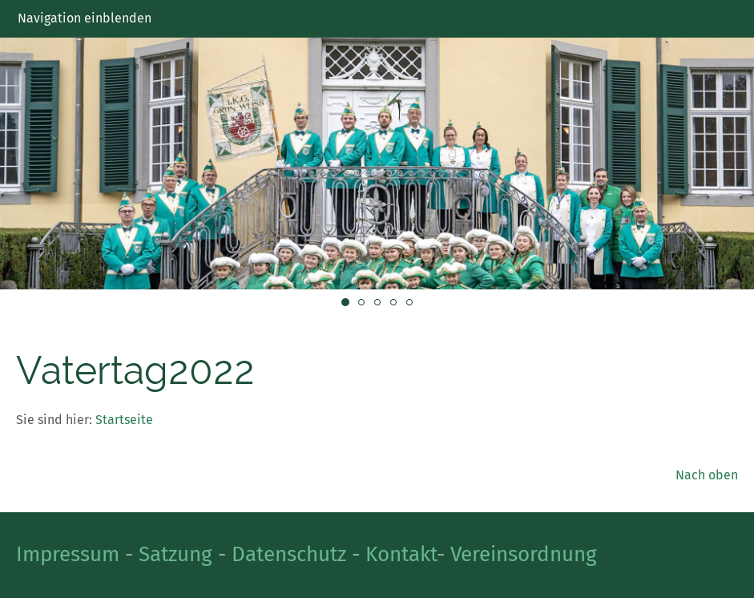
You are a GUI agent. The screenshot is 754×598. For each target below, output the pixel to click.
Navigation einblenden (84, 18)
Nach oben (706, 475)
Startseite (124, 419)
